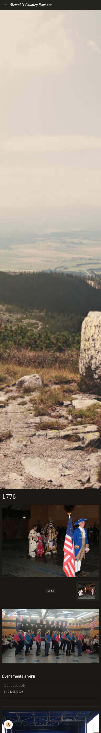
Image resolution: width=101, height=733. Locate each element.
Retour (50, 591)
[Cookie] (8, 724)
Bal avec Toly (15, 685)
